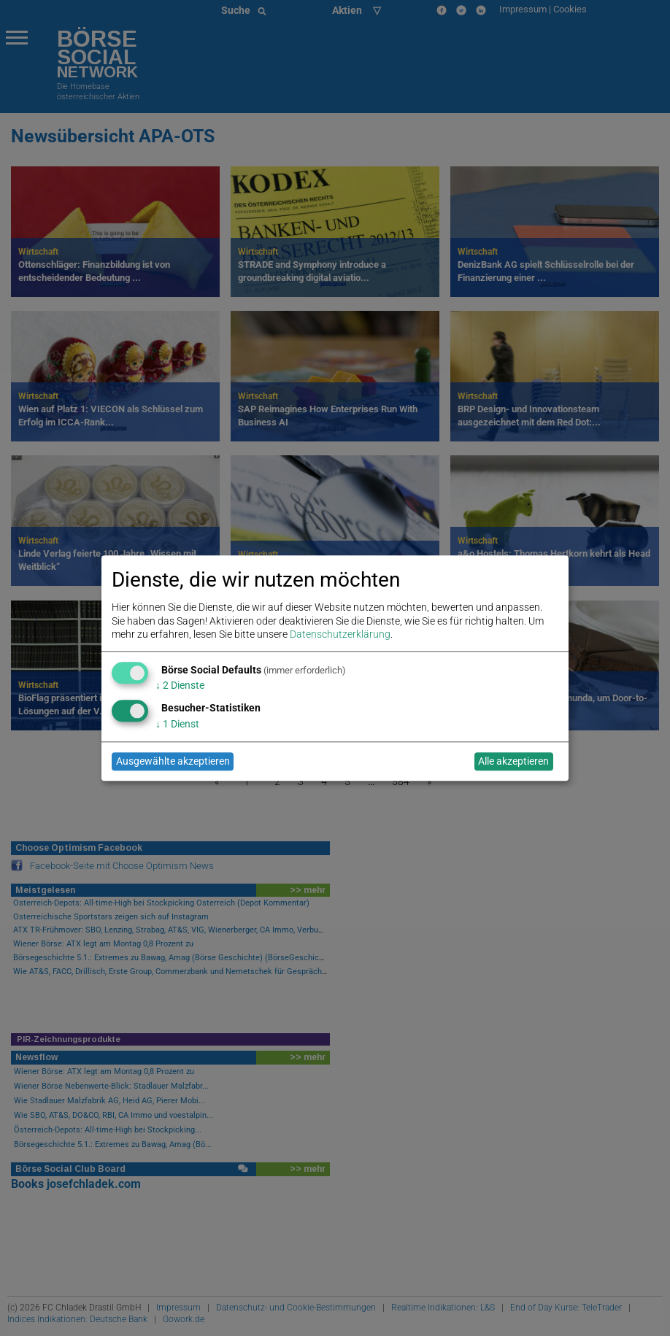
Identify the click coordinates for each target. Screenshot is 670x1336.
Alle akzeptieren (513, 762)
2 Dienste (179, 686)
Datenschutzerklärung (340, 634)
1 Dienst (177, 724)
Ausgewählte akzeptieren (173, 762)
